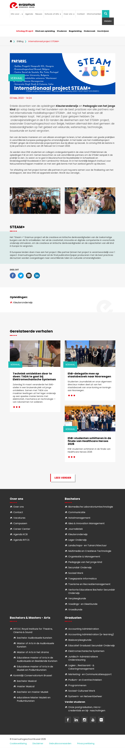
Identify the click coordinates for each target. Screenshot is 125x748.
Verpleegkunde (77, 598)
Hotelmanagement (79, 518)
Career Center (21, 529)
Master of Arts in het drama (33, 652)
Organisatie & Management (84, 556)
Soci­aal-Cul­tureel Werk (81, 690)
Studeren (62, 31)
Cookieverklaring (18, 743)
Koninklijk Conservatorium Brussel (32, 675)
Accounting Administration (83, 629)
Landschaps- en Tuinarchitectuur (87, 545)
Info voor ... (17, 14)
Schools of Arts (53, 14)
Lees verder (63, 477)
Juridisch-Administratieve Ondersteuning (83, 658)
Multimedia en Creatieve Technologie (89, 551)
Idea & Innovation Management (86, 523)
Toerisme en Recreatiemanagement (89, 584)
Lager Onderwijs (77, 540)
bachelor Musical (26, 681)
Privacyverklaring (85, 743)
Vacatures (19, 518)
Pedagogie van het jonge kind (85, 562)
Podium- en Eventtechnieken (85, 680)
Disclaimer (38, 743)
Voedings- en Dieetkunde (82, 604)
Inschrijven (103, 31)
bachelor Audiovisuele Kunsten (34, 637)
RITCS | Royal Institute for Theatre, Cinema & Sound (33, 630)
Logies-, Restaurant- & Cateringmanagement (81, 667)
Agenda (29, 14)
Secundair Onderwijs (80, 567)
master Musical (25, 686)
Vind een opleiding (45, 31)
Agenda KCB (20, 534)
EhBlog (20, 41)
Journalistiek (75, 529)
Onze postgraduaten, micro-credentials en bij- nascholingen (86, 708)
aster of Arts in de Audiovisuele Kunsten (35, 645)
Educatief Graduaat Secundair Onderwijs (91, 645)
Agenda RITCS (21, 540)
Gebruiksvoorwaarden (60, 743)
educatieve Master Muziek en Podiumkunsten (33, 699)
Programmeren (77, 685)
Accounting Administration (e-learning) (91, 634)
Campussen (20, 523)
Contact (81, 14)
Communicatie (76, 512)
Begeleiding (75, 31)
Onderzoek (89, 31)
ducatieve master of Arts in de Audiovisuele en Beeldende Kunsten (37, 659)
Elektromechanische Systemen (86, 651)
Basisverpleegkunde (79, 640)
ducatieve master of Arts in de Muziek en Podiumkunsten (35, 668)
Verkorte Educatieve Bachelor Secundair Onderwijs (91, 591)
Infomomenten (94, 14)
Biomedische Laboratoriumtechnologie (90, 506)
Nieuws (38, 14)
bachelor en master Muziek (32, 692)
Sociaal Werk (75, 573)
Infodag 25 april (24, 31)
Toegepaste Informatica (82, 578)
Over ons (69, 14)
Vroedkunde (75, 609)
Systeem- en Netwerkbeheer (85, 696)
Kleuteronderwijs (23, 302)
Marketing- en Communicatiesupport (90, 674)
